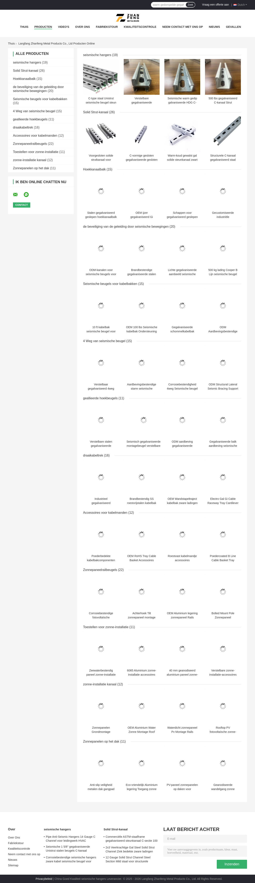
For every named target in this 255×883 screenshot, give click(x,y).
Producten (43, 26)
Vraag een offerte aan (215, 4)
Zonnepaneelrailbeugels (30, 143)
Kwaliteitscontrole (140, 26)
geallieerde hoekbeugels (30, 119)
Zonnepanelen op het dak (31, 168)
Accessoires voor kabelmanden (35, 135)
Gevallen (233, 26)
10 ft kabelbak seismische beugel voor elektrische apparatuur (101, 331)
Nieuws (214, 26)
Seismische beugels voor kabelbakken (40, 99)
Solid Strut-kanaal (25, 70)
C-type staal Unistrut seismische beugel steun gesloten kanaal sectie (101, 102)
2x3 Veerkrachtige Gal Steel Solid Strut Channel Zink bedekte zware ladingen (130, 849)
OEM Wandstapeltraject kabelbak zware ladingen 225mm (182, 503)
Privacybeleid (44, 878)
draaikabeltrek (23, 127)
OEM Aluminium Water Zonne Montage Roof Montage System (142, 732)
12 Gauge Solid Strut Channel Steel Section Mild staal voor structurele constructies (128, 860)
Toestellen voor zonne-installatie (35, 152)
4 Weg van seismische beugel (34, 111)
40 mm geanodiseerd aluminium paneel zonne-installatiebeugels (182, 674)
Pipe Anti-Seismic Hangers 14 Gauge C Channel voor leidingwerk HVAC (70, 838)
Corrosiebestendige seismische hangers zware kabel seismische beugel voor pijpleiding (71, 860)
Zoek (190, 4)
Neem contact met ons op (182, 26)
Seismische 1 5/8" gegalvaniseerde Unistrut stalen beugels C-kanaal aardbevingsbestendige (68, 849)
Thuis (24, 26)
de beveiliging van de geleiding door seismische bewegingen (126, 226)
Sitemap (13, 865)
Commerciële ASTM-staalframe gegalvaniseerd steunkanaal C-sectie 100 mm (132, 839)
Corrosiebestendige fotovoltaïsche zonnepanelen (101, 617)
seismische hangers (27, 62)
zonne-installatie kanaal (29, 160)
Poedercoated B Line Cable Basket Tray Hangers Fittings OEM (223, 560)
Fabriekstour (107, 26)
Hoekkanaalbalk (24, 78)
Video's (63, 26)
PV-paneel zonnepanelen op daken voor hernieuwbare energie (182, 789)
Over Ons (82, 26)
